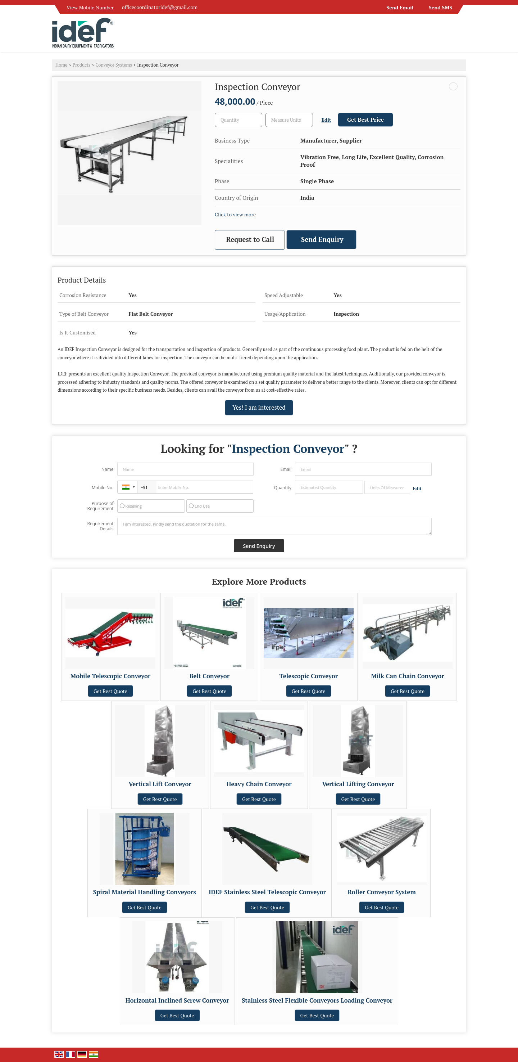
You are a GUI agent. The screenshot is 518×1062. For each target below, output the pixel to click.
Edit (326, 120)
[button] (90, 7)
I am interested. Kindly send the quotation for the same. (274, 526)
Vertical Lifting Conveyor (358, 784)
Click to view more (235, 214)
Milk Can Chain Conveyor (407, 676)
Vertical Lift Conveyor (160, 784)
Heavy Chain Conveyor (259, 784)
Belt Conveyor (210, 676)
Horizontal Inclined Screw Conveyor (177, 1000)
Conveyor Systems (114, 65)
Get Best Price (365, 119)
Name (107, 469)
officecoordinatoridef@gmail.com (160, 7)
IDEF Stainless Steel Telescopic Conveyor (267, 892)
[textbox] (289, 120)
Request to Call (250, 239)
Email (285, 469)
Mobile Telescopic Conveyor (111, 676)
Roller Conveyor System (382, 892)
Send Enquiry (322, 239)
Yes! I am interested (258, 407)
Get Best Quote (110, 691)
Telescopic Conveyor (308, 676)
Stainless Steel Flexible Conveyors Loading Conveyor (317, 1000)
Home (61, 65)
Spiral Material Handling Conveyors (144, 892)
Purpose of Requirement (100, 506)
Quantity (282, 488)
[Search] (461, 35)
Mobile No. (103, 488)
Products (82, 65)
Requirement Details (100, 526)
